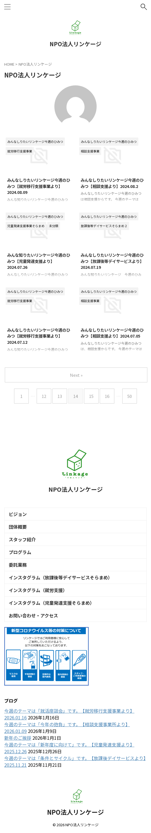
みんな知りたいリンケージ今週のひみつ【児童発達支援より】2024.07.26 (38, 261)
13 (59, 396)
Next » (76, 375)
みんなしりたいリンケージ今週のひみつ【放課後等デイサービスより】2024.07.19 (112, 261)
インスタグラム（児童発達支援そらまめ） (51, 602)
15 (91, 396)
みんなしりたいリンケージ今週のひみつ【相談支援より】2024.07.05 (112, 333)
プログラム (20, 552)
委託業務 (18, 564)
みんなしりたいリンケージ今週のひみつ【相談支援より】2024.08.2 (112, 183)
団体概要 (18, 526)
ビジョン (18, 514)
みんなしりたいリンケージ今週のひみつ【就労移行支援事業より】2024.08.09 (38, 186)
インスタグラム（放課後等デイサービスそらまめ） (60, 577)
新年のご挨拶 (17, 737)
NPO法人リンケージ (75, 44)
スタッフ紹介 (22, 539)
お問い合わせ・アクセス (33, 615)
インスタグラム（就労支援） (38, 590)
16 (107, 396)
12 (44, 396)
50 (129, 396)
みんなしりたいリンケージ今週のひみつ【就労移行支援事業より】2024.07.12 (38, 336)
